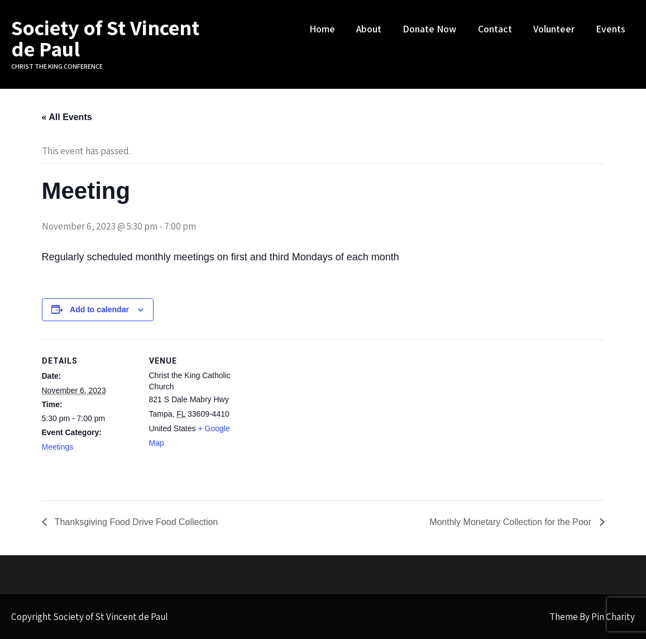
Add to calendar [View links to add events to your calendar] (99, 309)
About (368, 28)
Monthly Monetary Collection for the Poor (511, 522)
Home (322, 28)
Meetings (58, 446)
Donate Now (429, 28)
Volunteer (554, 28)
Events (610, 28)
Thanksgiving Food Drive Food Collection (135, 522)
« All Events (67, 117)
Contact (495, 28)
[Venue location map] (315, 416)
